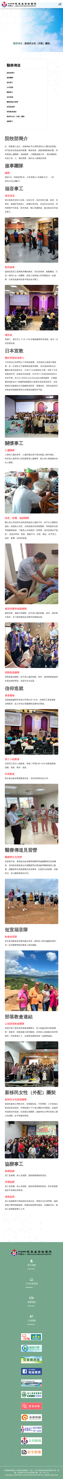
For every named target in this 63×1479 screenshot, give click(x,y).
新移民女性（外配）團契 (37, 43)
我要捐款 (31, 1302)
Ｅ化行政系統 (31, 1284)
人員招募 (31, 1321)
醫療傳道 (17, 43)
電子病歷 (31, 1265)
